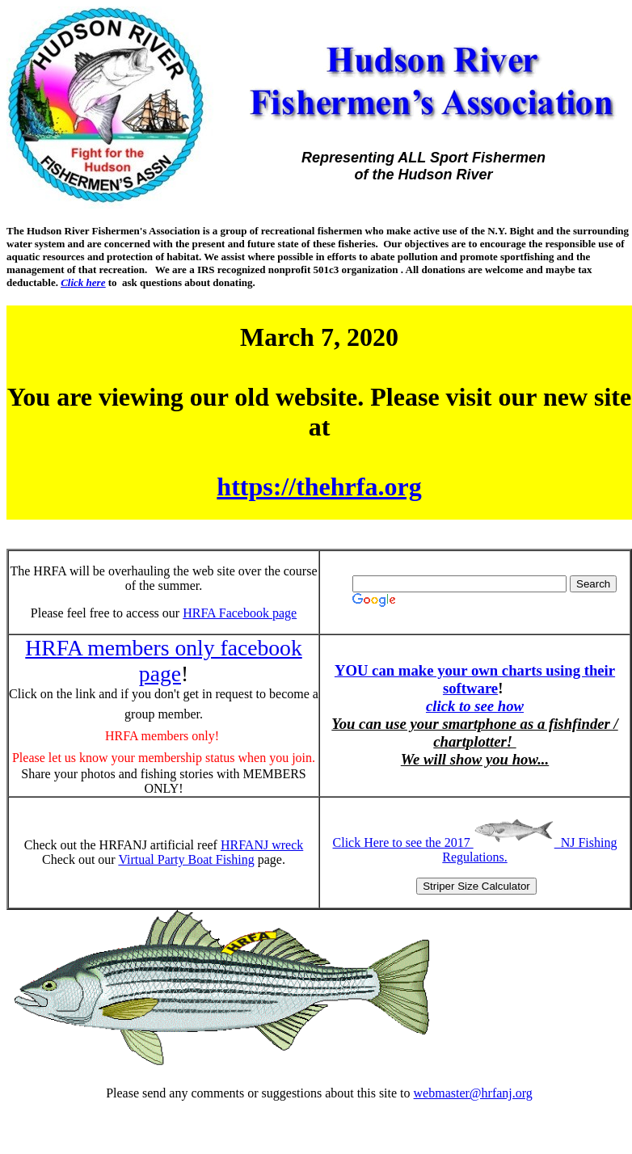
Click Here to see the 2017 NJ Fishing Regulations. (475, 850)
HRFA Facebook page (240, 613)
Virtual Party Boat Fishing (186, 859)
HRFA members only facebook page (163, 660)
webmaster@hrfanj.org (473, 1093)
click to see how (475, 705)
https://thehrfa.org (319, 486)
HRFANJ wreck (262, 845)
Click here (83, 282)
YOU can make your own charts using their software (475, 679)
